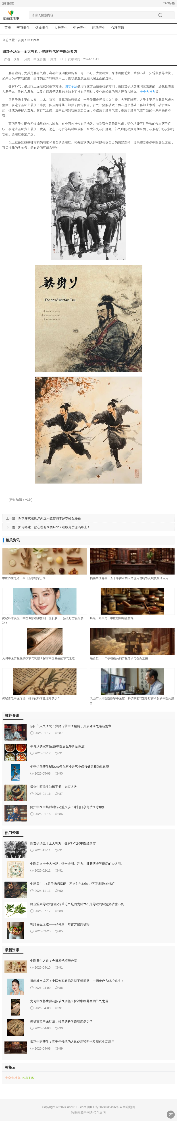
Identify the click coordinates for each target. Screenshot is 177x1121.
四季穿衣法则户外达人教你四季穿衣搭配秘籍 (49, 518)
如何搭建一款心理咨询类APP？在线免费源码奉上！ (54, 527)
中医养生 (33, 40)
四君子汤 (71, 86)
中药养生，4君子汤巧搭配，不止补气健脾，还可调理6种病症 (72, 884)
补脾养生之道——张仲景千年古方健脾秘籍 (60, 924)
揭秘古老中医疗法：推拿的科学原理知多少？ (31, 698)
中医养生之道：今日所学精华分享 (24, 578)
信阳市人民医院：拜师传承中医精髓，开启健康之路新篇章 (70, 726)
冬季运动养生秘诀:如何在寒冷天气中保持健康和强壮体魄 (69, 766)
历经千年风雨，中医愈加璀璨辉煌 (111, 618)
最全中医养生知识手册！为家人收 (53, 787)
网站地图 (129, 1107)
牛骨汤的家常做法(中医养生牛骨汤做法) (57, 746)
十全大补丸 (147, 91)
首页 (7, 27)
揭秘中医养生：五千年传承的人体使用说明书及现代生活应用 (129, 578)
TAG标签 (169, 3)
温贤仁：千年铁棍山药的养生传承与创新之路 (119, 658)
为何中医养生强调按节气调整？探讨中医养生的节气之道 (38, 658)
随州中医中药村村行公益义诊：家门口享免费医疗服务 (67, 807)
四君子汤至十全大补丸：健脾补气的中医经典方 (63, 843)
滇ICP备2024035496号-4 (104, 1107)
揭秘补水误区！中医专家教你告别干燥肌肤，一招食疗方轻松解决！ (77, 981)
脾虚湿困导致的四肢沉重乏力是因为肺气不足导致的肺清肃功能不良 (77, 904)
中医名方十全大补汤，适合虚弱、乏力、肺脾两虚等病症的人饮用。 (77, 863)
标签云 (10, 1067)
